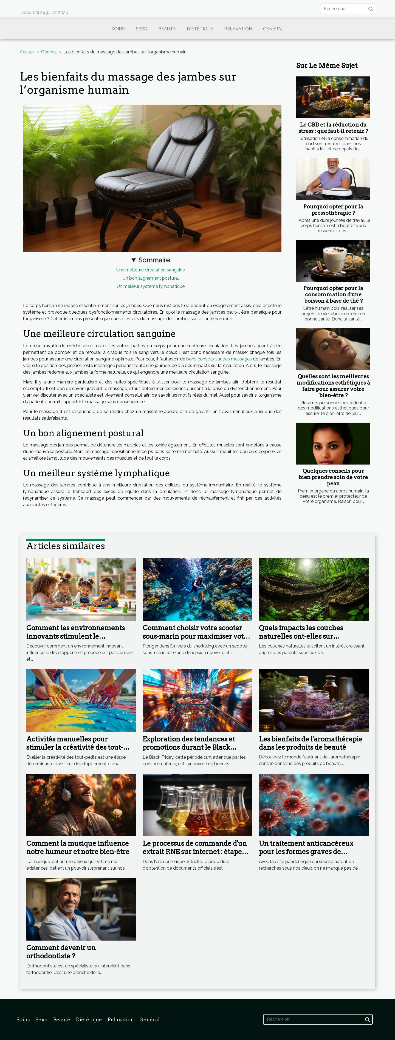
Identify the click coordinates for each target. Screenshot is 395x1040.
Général (273, 28)
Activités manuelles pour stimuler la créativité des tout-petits (74, 747)
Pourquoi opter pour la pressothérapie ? (333, 210)
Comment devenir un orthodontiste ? (61, 952)
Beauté (167, 28)
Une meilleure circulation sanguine (150, 270)
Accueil (27, 52)
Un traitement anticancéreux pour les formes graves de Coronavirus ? (306, 852)
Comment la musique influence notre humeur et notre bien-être (77, 848)
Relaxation (238, 28)
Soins (118, 28)
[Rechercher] (348, 9)
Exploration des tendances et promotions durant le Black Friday (189, 747)
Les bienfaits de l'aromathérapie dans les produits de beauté (311, 743)
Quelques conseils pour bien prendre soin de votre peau (333, 477)
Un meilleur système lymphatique (151, 286)
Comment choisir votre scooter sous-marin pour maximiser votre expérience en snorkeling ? (196, 636)
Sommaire (154, 260)
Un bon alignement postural (151, 278)
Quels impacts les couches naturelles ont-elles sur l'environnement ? (301, 636)
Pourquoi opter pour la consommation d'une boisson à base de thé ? (333, 294)
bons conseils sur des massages (219, 359)
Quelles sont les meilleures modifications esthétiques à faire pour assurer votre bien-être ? (333, 386)
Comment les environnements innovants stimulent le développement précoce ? (75, 636)
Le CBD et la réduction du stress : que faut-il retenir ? (333, 128)
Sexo (141, 28)
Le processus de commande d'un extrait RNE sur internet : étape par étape (195, 852)
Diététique (200, 28)
